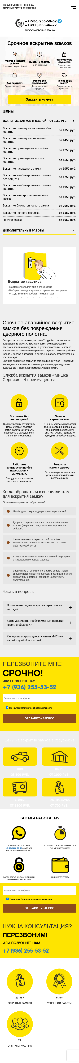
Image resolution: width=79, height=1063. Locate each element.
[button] (21, 297)
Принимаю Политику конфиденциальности (30, 708)
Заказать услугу (39, 99)
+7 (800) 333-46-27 (41, 25)
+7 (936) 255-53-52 (41, 21)
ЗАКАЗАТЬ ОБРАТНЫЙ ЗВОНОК (40, 30)
